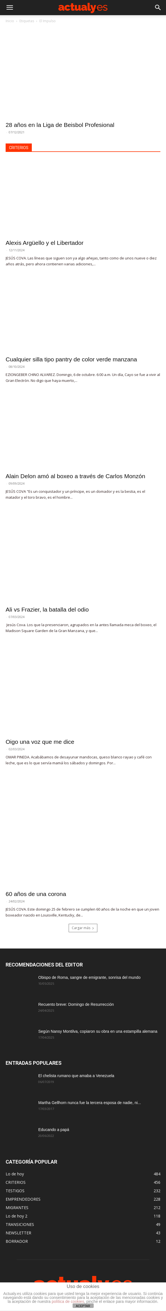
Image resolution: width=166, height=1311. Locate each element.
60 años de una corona (36, 894)
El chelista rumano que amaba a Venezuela (76, 1075)
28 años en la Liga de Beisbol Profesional (60, 125)
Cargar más (83, 927)
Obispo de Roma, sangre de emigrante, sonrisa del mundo (89, 977)
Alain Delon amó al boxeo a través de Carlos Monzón (75, 476)
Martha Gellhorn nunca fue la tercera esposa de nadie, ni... (89, 1102)
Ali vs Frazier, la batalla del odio (47, 609)
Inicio (10, 21)
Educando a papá (53, 1129)
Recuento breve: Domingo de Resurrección (76, 1004)
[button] (10, 7)
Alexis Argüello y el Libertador (45, 243)
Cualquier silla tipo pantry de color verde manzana (71, 359)
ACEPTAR (83, 1306)
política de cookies (68, 1301)
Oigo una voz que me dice (40, 741)
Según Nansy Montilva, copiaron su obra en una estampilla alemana (97, 1031)
